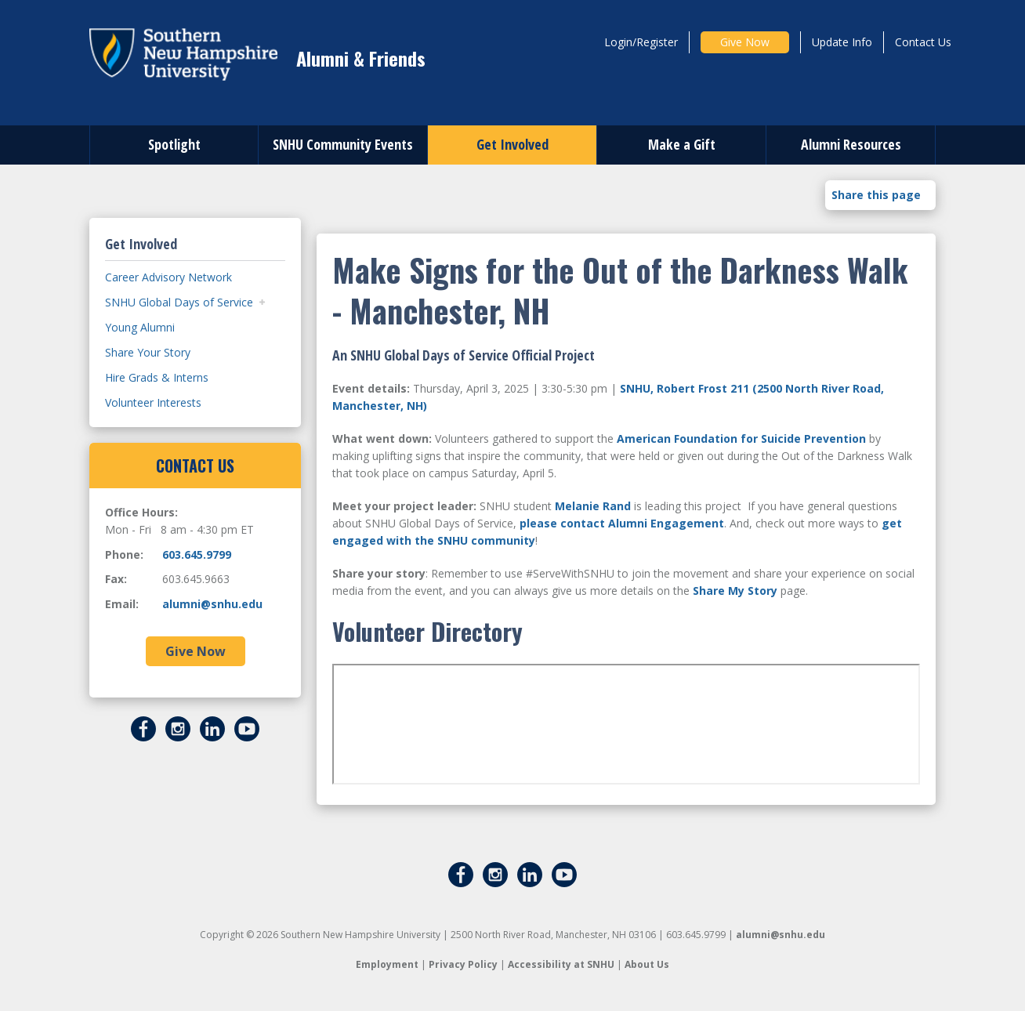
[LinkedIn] (212, 727)
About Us (647, 964)
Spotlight (174, 144)
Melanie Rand (593, 505)
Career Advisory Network (168, 277)
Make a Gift (681, 144)
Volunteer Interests (153, 402)
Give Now (745, 41)
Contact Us (923, 41)
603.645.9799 (196, 554)
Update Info (842, 41)
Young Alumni (140, 327)
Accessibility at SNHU (561, 964)
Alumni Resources (851, 144)
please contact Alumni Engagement (622, 523)
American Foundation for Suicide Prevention (741, 438)
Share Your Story (147, 352)
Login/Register (641, 41)
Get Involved (512, 144)
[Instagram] (177, 727)
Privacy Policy (463, 964)
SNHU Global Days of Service (179, 302)
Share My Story (735, 590)
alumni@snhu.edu (212, 603)
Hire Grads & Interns (156, 377)
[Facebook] (143, 727)
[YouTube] (246, 727)
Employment (387, 964)
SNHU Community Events (343, 144)
